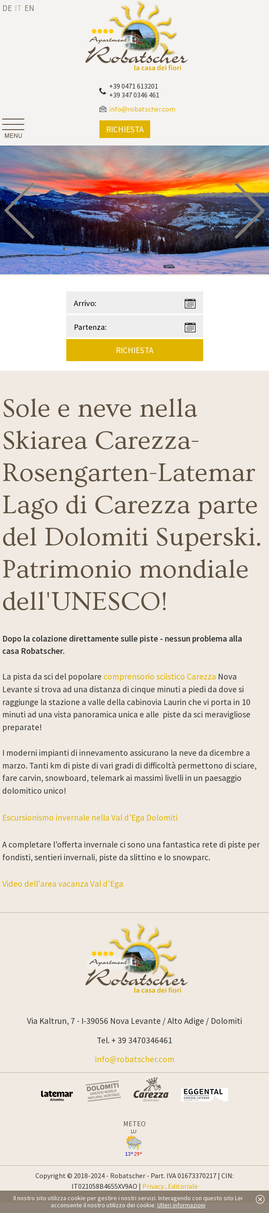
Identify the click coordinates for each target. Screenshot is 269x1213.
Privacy (153, 1186)
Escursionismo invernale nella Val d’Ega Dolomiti (90, 817)
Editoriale (183, 1186)
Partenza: (90, 327)
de (7, 8)
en (29, 8)
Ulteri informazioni (181, 1205)
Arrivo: (85, 303)
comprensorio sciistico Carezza (159, 676)
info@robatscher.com (134, 1059)
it (18, 8)
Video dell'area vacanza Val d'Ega (62, 883)
